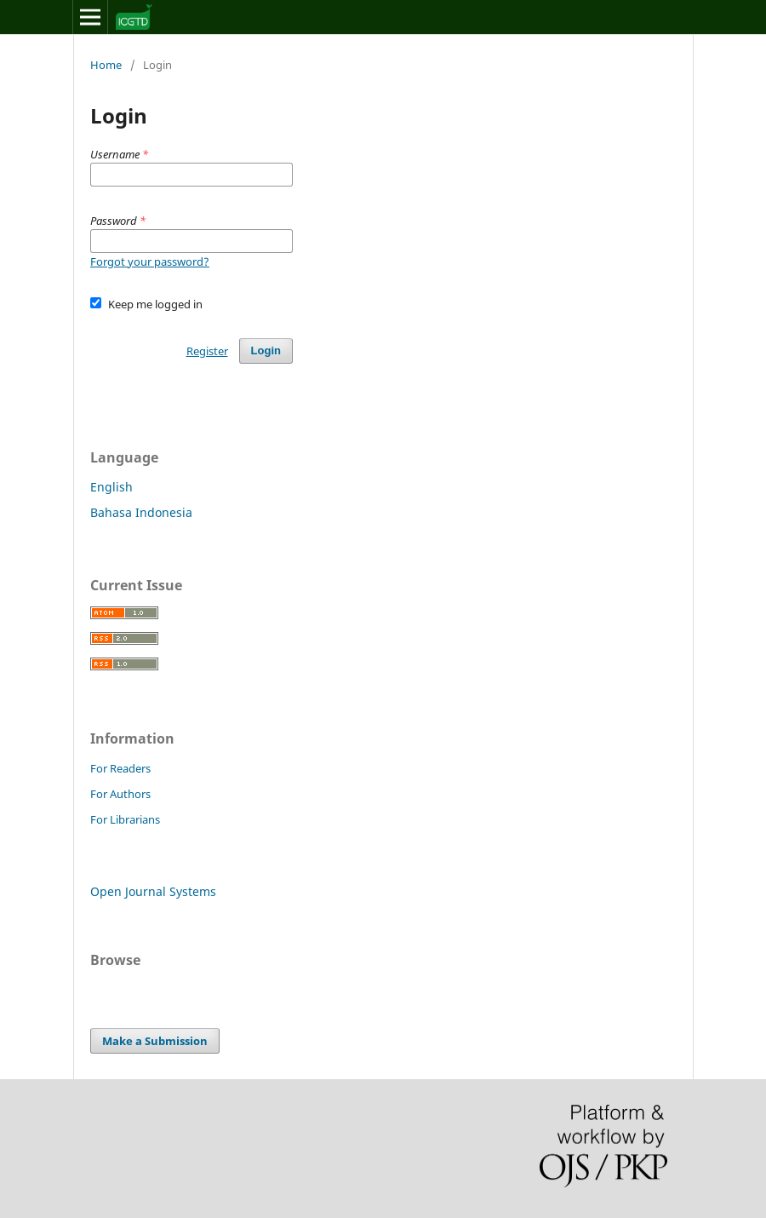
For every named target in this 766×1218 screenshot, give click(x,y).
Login (266, 350)
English (111, 487)
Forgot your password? (149, 261)
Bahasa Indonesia (141, 512)
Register (207, 351)
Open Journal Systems (153, 891)
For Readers (120, 768)
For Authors (120, 793)
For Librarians (125, 819)
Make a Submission (155, 1041)
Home (106, 64)
